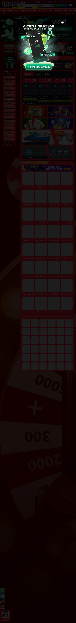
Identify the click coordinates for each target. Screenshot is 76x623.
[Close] (62, 22)
